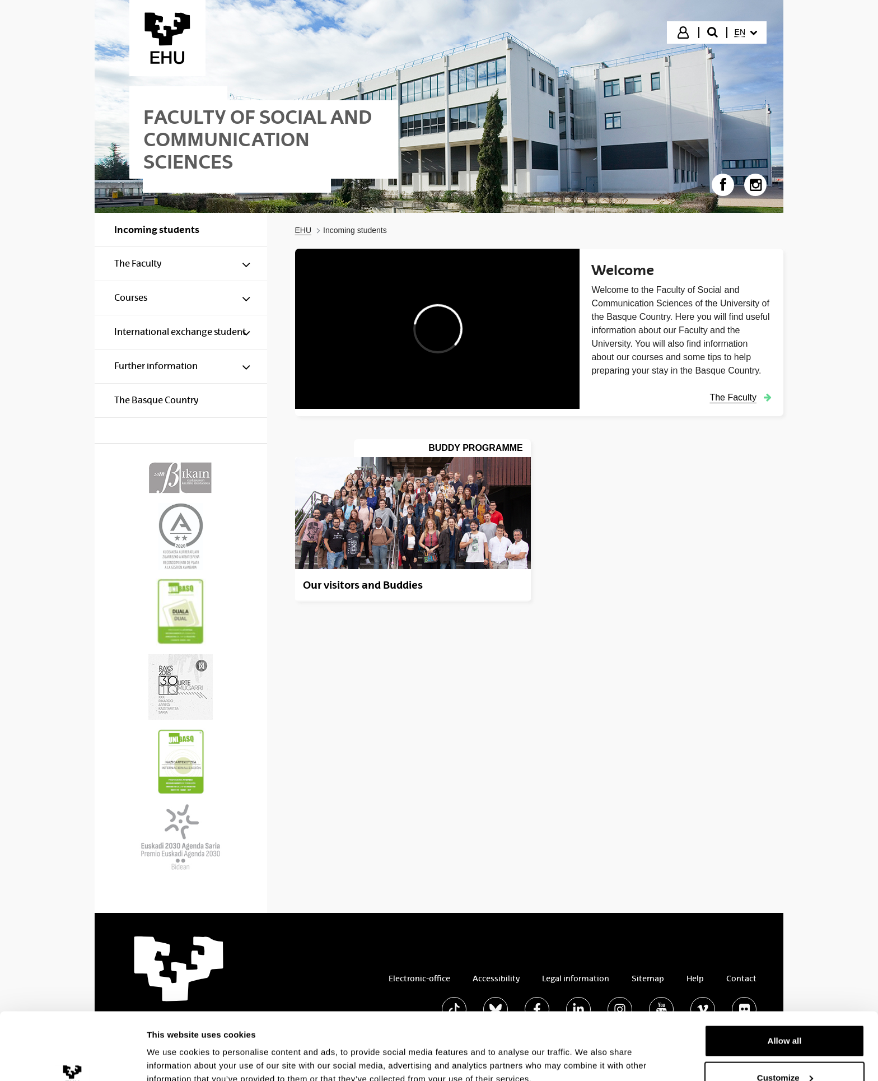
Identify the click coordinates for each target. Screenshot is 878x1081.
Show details (173, 1046)
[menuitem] (746, 32)
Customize (785, 1014)
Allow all (785, 977)
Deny (784, 1051)
